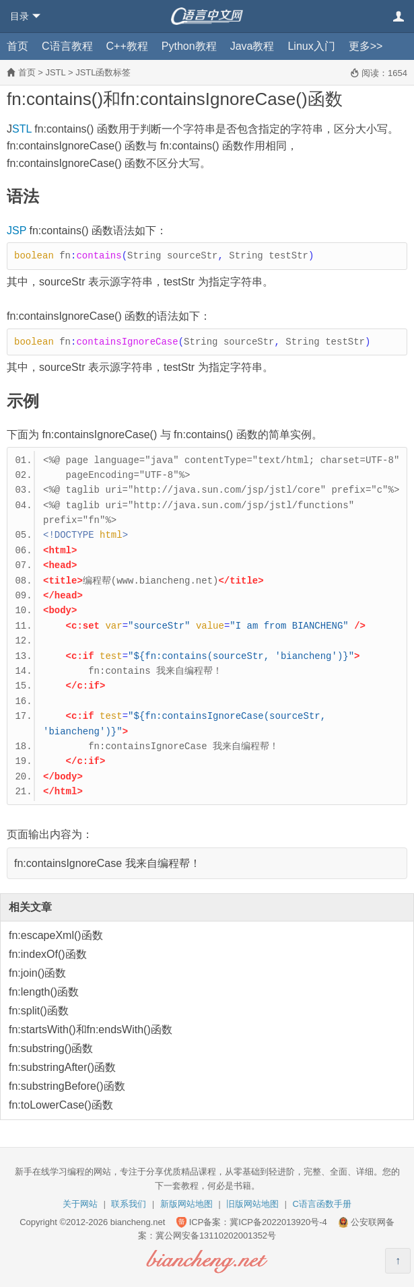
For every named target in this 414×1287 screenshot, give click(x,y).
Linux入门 (311, 46)
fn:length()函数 (44, 992)
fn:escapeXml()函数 (56, 935)
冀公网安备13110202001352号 (216, 1235)
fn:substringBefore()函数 (67, 1086)
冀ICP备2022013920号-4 (278, 1222)
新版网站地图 (186, 1204)
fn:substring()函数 (51, 1048)
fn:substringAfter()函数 (62, 1067)
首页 (17, 46)
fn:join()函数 (37, 973)
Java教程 (252, 46)
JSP (16, 230)
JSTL (55, 72)
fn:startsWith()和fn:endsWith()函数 (90, 1029)
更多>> (366, 46)
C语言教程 (67, 46)
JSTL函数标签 (103, 72)
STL (22, 129)
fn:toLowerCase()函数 (61, 1105)
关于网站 (80, 1204)
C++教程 (127, 46)
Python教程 (189, 46)
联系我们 (128, 1204)
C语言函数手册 (322, 1204)
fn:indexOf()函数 (48, 954)
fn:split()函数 (39, 1010)
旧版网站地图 (252, 1204)
